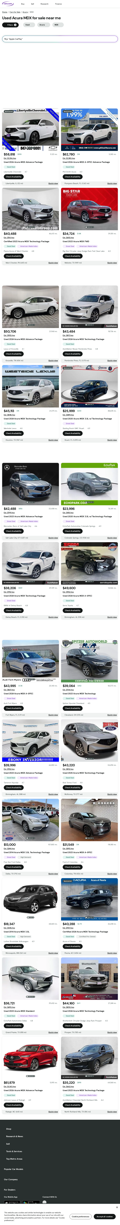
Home (4, 12)
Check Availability (13, 177)
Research (44, 4)
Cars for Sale (15, 12)
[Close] (117, 1207)
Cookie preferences (80, 1216)
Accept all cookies (105, 1216)
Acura (25, 12)
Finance (58, 4)
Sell (32, 4)
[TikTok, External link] (44, 1202)
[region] (60, 1214)
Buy (22, 4)
